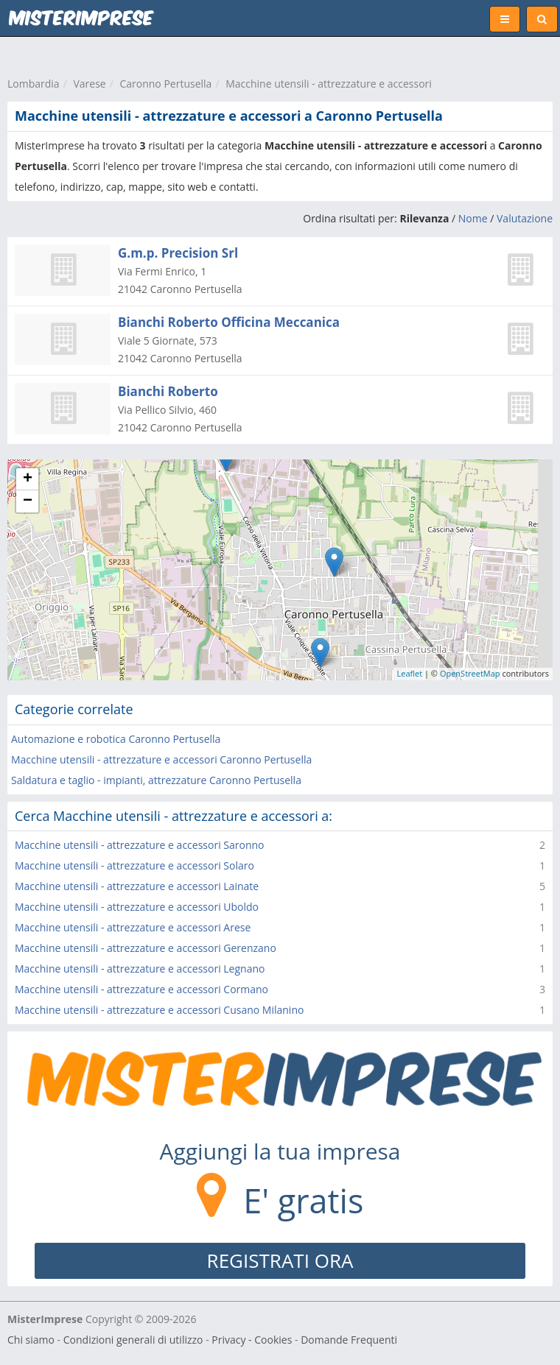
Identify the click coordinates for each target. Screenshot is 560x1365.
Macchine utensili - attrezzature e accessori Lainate (137, 886)
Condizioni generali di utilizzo (133, 1340)
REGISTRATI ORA (280, 1260)
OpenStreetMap (470, 673)
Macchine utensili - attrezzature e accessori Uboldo (137, 907)
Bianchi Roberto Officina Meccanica (229, 322)
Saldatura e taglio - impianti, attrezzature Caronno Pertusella (156, 780)
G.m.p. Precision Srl (178, 252)
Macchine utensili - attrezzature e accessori (328, 84)
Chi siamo (31, 1340)
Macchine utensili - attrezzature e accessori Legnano (140, 969)
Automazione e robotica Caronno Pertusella (115, 739)
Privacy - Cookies (251, 1340)
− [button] (27, 501)
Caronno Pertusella (165, 84)
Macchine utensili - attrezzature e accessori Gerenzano (145, 948)
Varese (89, 84)
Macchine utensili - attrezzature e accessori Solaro (134, 865)
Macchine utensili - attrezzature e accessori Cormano (141, 989)
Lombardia (33, 84)
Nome (473, 218)
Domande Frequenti (349, 1340)
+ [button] (27, 479)
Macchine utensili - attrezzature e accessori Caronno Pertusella (161, 759)
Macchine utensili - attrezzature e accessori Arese (133, 927)
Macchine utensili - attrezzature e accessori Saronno (140, 845)
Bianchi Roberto (168, 391)
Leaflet (410, 673)
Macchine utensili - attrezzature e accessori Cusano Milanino (159, 1010)
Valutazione (525, 218)
